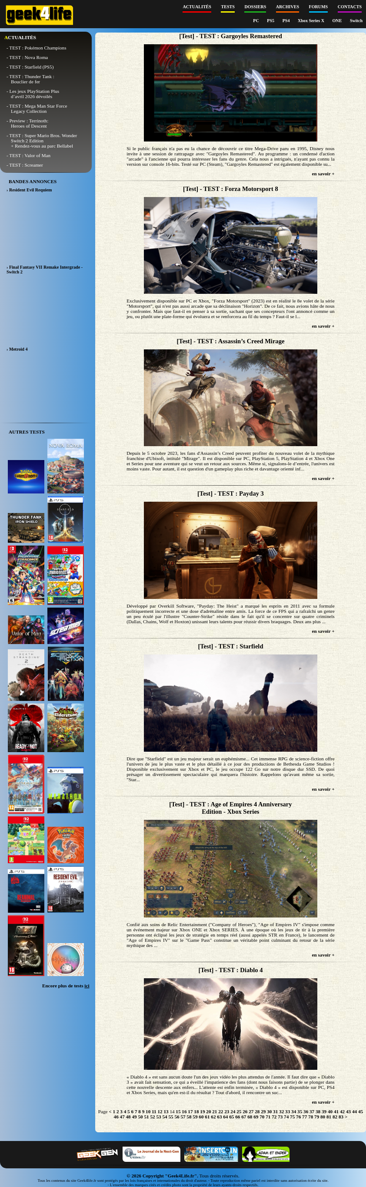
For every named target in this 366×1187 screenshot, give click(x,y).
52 (152, 1116)
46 (116, 1116)
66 (237, 1116)
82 (335, 1116)
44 (354, 1111)
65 (231, 1116)
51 (146, 1116)
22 (220, 1111)
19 (202, 1111)
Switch (356, 20)
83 (341, 1116)
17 (190, 1111)
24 (232, 1111)
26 (245, 1111)
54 (164, 1116)
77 (304, 1116)
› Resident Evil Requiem (29, 189)
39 (324, 1111)
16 (184, 1111)
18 (196, 1111)
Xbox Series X (312, 20)
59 (195, 1116)
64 (225, 1116)
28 (257, 1111)
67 (243, 1116)
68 (249, 1116)
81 (328, 1116)
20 (208, 1111)
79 (316, 1116)
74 (286, 1116)
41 (336, 1111)
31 (275, 1111)
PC (256, 20)
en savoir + (323, 173)
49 (134, 1116)
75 (292, 1116)
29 (263, 1111)
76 (298, 1116)
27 (251, 1111)
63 (219, 1116)
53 (158, 1116)
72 (274, 1116)
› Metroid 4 (17, 349)
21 (214, 1111)
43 (348, 1111)
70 (262, 1116)
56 (176, 1116)
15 (178, 1111)
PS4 (287, 20)
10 (148, 1111)
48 (128, 1116)
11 (154, 1111)
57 (182, 1116)
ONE (338, 20)
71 (268, 1116)
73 (280, 1116)
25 (238, 1111)
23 (226, 1111)
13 (165, 1111)
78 (310, 1116)
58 (188, 1116)
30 (269, 1111)
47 (122, 1116)
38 (318, 1111)
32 (281, 1111)
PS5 (271, 20)
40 (330, 1111)
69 (255, 1116)
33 (287, 1111)
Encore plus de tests (66, 985)
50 (140, 1116)
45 (360, 1111)
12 (159, 1111)
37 (311, 1111)
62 (213, 1116)
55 (170, 1116)
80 (322, 1116)
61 (207, 1116)
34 (293, 1111)
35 (299, 1111)
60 (201, 1116)
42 (342, 1111)
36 (305, 1111)
